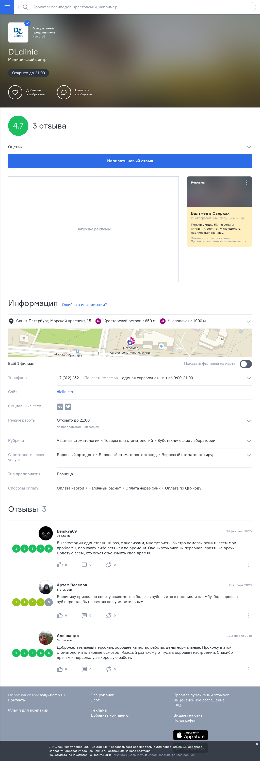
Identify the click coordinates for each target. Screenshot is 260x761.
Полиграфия (185, 720)
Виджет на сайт (187, 715)
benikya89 (67, 531)
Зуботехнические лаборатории (186, 440)
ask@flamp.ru (52, 695)
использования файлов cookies (171, 755)
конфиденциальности (128, 755)
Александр (68, 635)
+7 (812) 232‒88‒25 (69, 377)
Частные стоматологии (78, 440)
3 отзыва (49, 126)
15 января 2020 (240, 585)
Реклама (99, 710)
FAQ (177, 705)
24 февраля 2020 (239, 531)
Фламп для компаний (28, 710)
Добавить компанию (109, 715)
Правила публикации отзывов (201, 695)
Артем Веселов (72, 585)
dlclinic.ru (65, 391)
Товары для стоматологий (128, 440)
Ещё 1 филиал (21, 363)
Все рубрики (102, 695)
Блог (95, 700)
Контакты (17, 700)
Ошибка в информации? (84, 304)
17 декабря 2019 (239, 636)
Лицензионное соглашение (199, 700)
